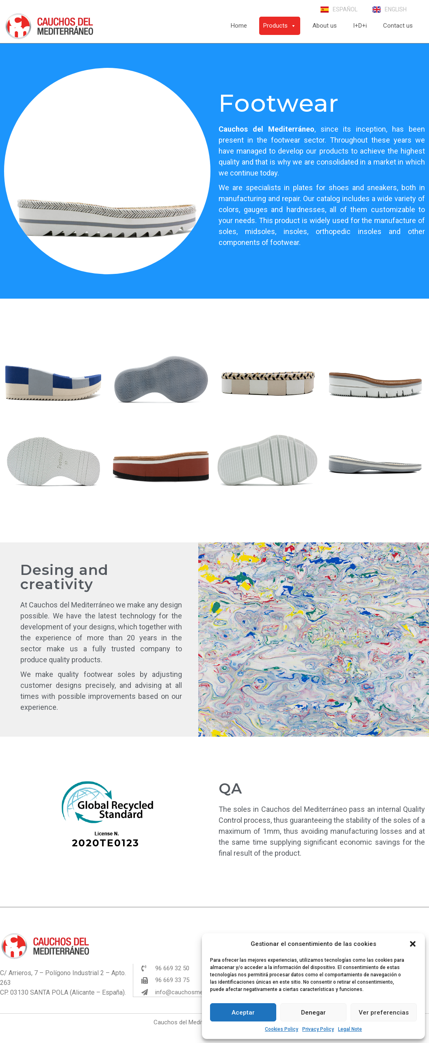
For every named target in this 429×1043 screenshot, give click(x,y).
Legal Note (350, 1029)
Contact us (398, 25)
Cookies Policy (281, 1029)
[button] (413, 944)
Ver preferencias (384, 1012)
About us (324, 25)
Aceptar (243, 1012)
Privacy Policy (318, 1029)
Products (279, 25)
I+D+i (360, 25)
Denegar (313, 1012)
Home (239, 25)
